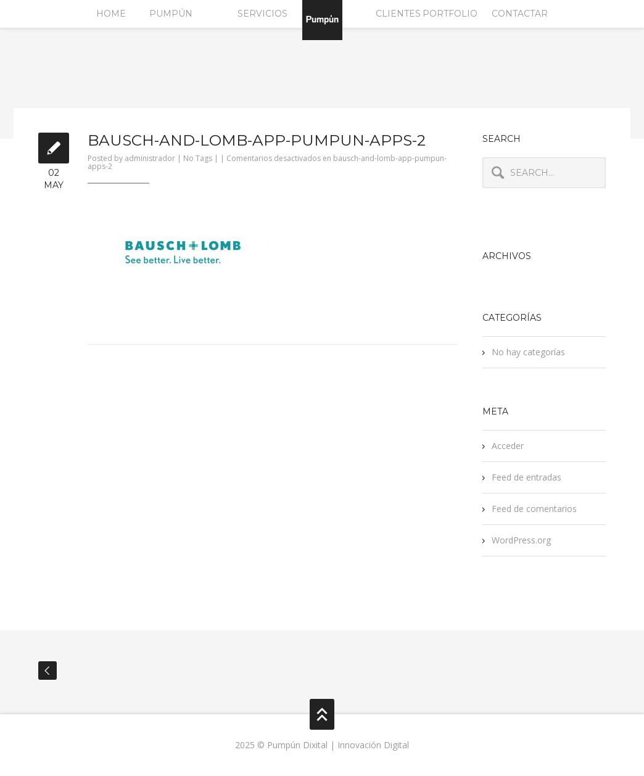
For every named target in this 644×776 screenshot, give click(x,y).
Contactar (520, 13)
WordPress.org (521, 540)
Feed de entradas (526, 477)
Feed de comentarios (534, 508)
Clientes (398, 13)
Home (111, 13)
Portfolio (450, 13)
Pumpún (170, 13)
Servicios (262, 13)
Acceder (508, 446)
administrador (150, 158)
